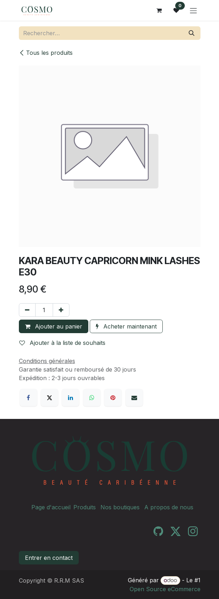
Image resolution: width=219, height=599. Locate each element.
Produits (84, 507)
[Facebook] (28, 397)
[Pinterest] (112, 397)
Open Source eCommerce (165, 589)
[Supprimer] (27, 310)
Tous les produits (46, 52)
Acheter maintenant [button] (126, 326)
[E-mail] (134, 397)
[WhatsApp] (91, 397)
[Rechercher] (191, 33)
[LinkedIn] (70, 397)
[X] (49, 397)
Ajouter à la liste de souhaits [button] (62, 342)
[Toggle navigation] (193, 10)
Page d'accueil (51, 507)
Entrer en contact (49, 557)
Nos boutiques (120, 507)
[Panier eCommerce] (159, 10)
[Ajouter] (61, 310)
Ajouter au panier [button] (53, 326)
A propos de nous (168, 507)
